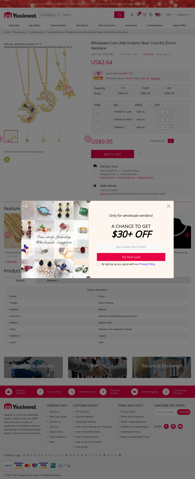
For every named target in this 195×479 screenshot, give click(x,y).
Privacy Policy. (148, 264)
